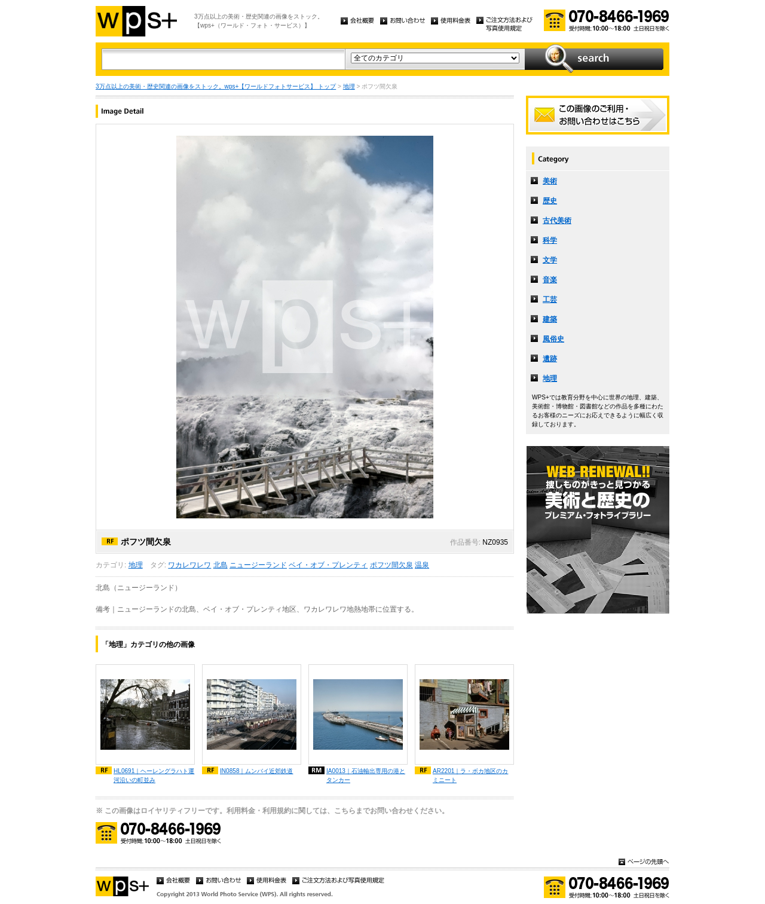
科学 (550, 240)
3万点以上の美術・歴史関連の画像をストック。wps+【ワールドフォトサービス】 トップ (216, 86)
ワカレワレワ (189, 565)
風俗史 (553, 339)
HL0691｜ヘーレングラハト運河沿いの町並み (154, 775)
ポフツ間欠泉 (391, 565)
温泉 (422, 565)
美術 (550, 181)
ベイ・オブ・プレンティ (328, 565)
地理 (349, 86)
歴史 (550, 201)
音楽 (550, 280)
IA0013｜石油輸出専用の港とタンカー (365, 775)
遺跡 (550, 359)
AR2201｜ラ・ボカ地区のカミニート (470, 775)
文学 (550, 260)
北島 (220, 565)
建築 (550, 319)
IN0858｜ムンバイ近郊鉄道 (256, 771)
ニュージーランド (258, 565)
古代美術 (557, 220)
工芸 (550, 299)
